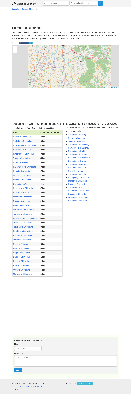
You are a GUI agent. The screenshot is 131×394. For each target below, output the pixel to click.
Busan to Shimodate (77, 168)
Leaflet (106, 87)
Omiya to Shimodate (22, 240)
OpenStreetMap (114, 87)
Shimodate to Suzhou (77, 154)
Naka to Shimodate (21, 201)
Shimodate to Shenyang (78, 144)
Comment (18, 353)
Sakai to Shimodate (21, 244)
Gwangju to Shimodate (78, 197)
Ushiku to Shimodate (22, 162)
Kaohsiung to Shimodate (78, 191)
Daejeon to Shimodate (77, 194)
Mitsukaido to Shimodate (24, 210)
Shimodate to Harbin (77, 151)
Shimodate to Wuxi (76, 171)
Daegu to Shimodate (77, 184)
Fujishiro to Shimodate (23, 231)
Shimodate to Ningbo (77, 174)
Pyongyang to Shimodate (79, 177)
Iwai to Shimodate (21, 205)
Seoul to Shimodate (76, 138)
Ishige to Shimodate (21, 253)
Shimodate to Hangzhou (78, 148)
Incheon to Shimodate (77, 181)
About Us (17, 386)
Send (18, 370)
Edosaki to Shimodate (22, 265)
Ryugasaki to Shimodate (23, 154)
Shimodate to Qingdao (78, 164)
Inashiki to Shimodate (22, 197)
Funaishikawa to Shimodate (25, 218)
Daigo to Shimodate (21, 257)
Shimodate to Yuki (21, 184)
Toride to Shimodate (22, 158)
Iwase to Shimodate (21, 261)
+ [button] (15, 48)
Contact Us (28, 386)
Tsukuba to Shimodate (23, 141)
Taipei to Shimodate (76, 141)
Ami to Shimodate (21, 192)
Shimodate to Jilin (76, 187)
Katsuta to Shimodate (22, 150)
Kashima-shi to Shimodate (24, 167)
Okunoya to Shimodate (23, 223)
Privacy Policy (40, 386)
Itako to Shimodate (21, 248)
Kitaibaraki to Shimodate (23, 188)
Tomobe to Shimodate (22, 214)
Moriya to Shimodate (22, 175)
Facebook (24, 43)
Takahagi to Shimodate (23, 227)
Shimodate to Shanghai (78, 135)
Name (17, 344)
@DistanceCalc (85, 383)
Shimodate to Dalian (77, 161)
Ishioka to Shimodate (22, 180)
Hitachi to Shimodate (22, 137)
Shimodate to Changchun (79, 158)
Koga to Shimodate (21, 171)
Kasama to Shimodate (22, 235)
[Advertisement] (65, 18)
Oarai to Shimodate (21, 270)
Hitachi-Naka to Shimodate (24, 145)
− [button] (15, 51)
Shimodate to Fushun (77, 201)
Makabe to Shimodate (22, 274)
